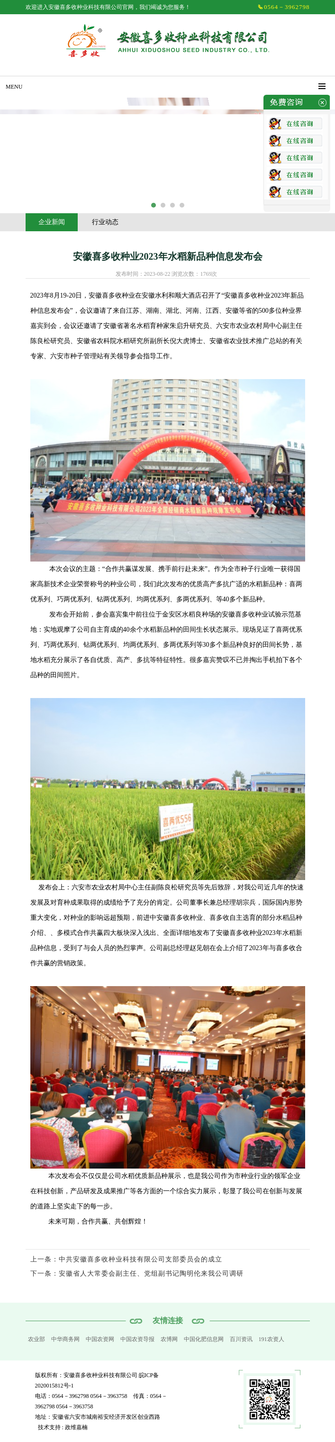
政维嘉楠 (76, 1427)
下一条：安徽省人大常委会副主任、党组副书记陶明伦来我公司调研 (137, 1273)
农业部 (36, 1339)
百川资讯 (241, 1339)
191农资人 (271, 1339)
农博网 (169, 1339)
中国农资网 (100, 1339)
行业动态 (105, 222)
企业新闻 (51, 222)
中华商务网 (65, 1339)
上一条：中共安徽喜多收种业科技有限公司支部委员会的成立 (126, 1259)
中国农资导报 (137, 1339)
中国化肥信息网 (204, 1339)
